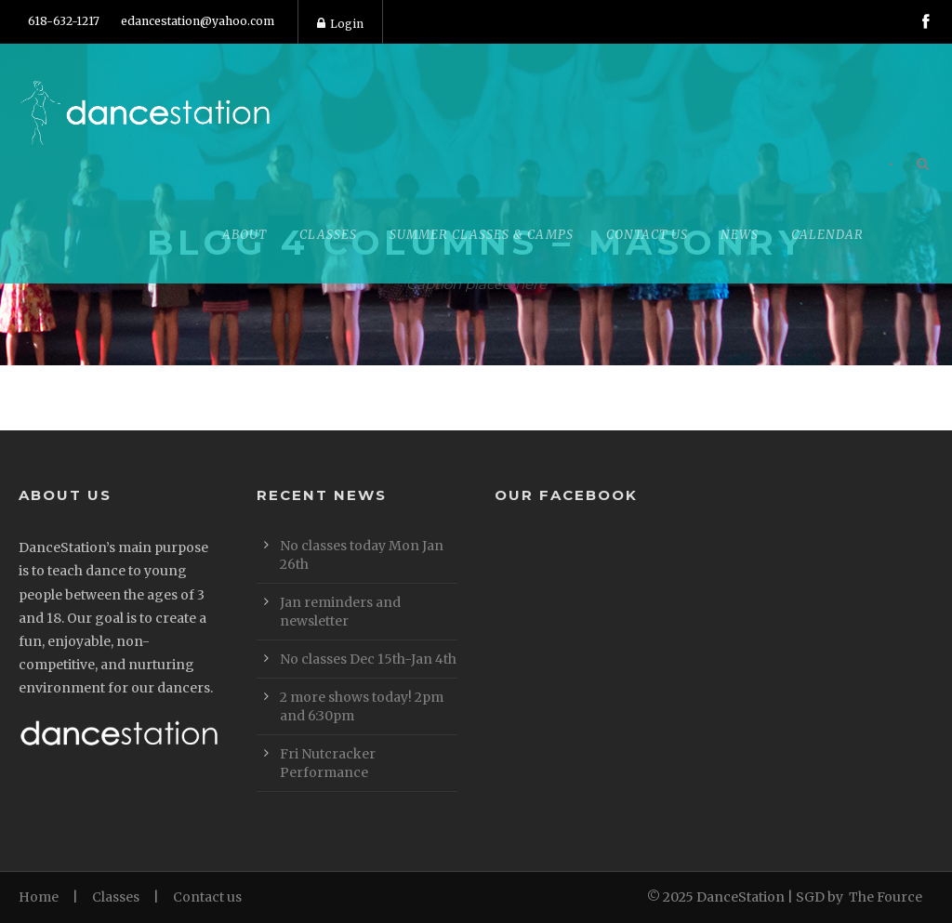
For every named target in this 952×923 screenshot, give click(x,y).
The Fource (885, 897)
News (740, 235)
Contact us (207, 897)
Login (340, 24)
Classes (328, 235)
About (244, 235)
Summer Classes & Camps (482, 235)
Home (39, 897)
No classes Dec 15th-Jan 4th (368, 659)
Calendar (827, 235)
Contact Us (647, 235)
